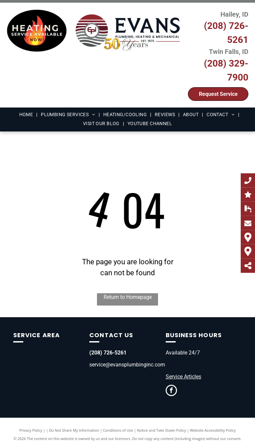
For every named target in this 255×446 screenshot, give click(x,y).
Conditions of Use (118, 430)
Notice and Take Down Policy (161, 430)
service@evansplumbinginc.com (127, 364)
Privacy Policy (30, 430)
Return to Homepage (128, 297)
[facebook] (171, 391)
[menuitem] (27, 114)
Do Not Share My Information (74, 430)
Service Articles (183, 376)
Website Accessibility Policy (213, 430)
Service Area (36, 335)
